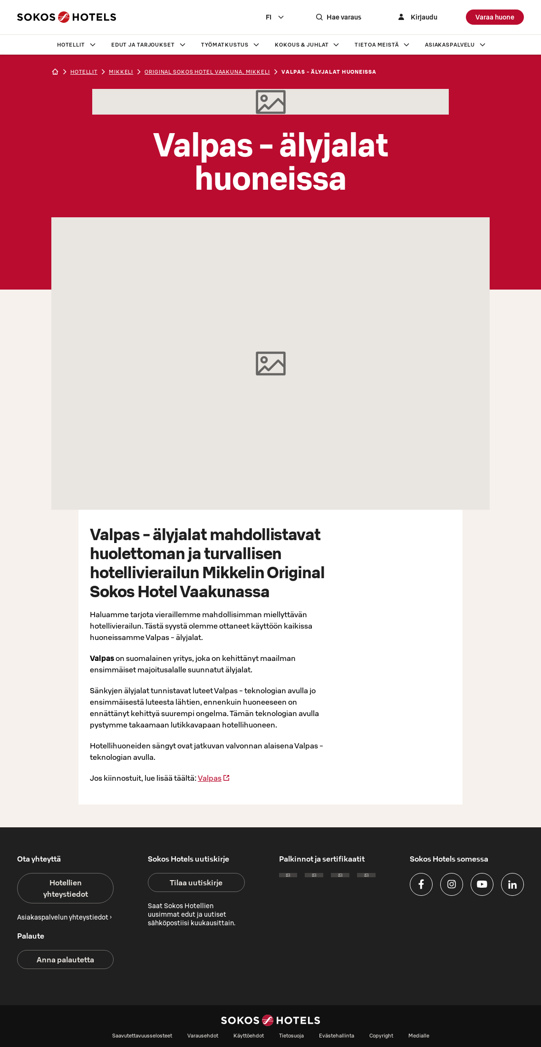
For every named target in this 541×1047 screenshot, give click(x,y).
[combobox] (275, 17)
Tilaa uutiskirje (196, 882)
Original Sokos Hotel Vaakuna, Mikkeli (207, 71)
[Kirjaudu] (416, 17)
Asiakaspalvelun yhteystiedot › (64, 917)
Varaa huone (494, 17)
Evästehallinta (336, 1035)
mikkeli (121, 71)
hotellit (83, 71)
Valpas (214, 778)
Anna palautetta (65, 959)
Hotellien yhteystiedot (65, 888)
